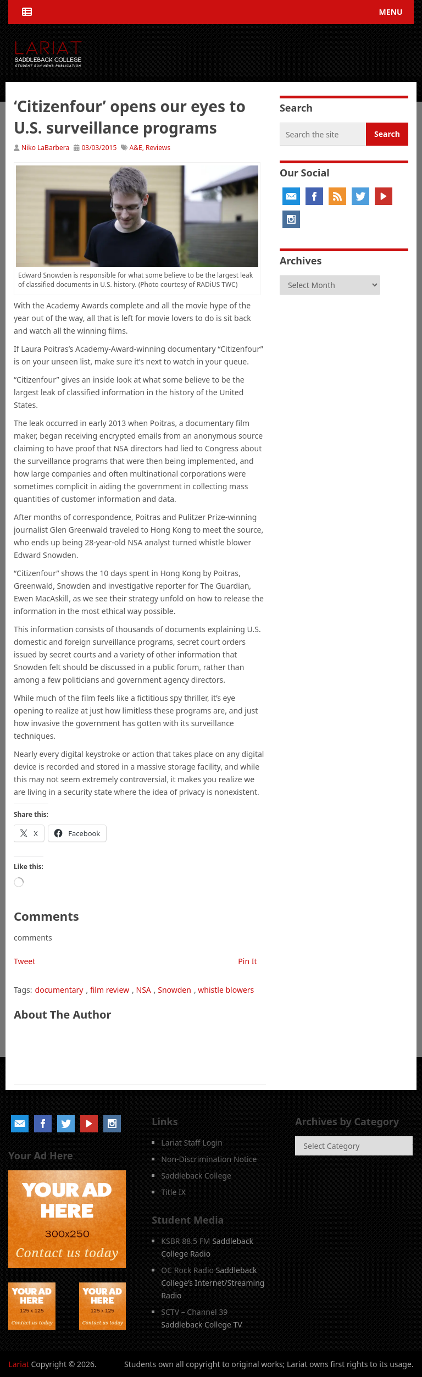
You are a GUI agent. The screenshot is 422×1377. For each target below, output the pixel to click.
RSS (337, 196)
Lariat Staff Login (192, 1142)
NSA (143, 990)
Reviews (158, 147)
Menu (391, 12)
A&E (136, 147)
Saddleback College (196, 1175)
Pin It (247, 961)
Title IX (173, 1192)
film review (109, 990)
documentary (59, 990)
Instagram (291, 219)
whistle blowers (226, 990)
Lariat (18, 1364)
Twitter (360, 196)
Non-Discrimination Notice (209, 1159)
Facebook (314, 196)
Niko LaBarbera (45, 147)
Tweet (24, 961)
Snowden (174, 990)
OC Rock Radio (187, 1270)
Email (291, 196)
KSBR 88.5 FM (185, 1241)
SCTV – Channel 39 (194, 1312)
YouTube (383, 196)
